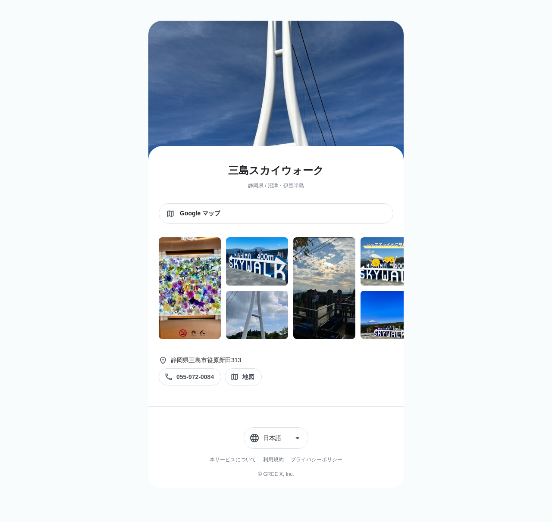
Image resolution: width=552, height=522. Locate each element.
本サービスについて (233, 460)
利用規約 (273, 460)
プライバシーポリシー (316, 460)
